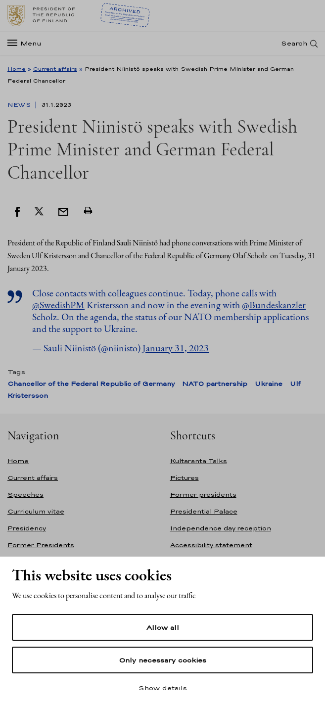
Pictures (184, 477)
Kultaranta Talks (198, 461)
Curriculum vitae (35, 511)
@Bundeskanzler (274, 304)
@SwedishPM (58, 304)
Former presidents (203, 494)
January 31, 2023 (175, 347)
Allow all (162, 627)
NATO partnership (214, 383)
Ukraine (268, 383)
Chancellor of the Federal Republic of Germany (91, 383)
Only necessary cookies (162, 660)
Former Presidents (40, 545)
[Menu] (27, 43)
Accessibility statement (211, 545)
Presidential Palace (203, 511)
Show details (163, 687)
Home (16, 68)
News (20, 105)
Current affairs (55, 68)
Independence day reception (220, 528)
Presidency (26, 528)
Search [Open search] (294, 43)
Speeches (25, 494)
